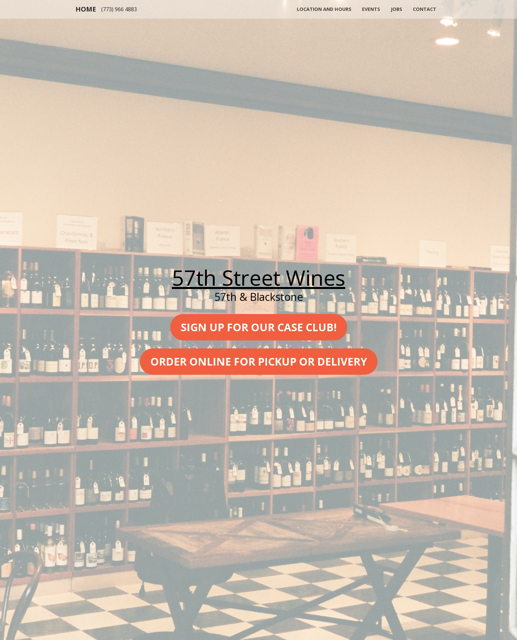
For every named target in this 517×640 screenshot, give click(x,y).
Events (371, 9)
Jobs (396, 9)
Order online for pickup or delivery (258, 361)
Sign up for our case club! (259, 327)
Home (86, 9)
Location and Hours (324, 9)
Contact (424, 9)
